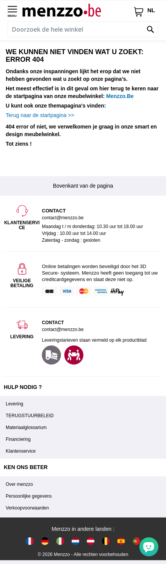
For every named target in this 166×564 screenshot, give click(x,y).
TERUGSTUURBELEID (30, 415)
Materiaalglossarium (26, 427)
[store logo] (78, 9)
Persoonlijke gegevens (29, 496)
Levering (14, 404)
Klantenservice (21, 451)
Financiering (18, 439)
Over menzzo (19, 484)
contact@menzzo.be (63, 329)
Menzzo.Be (120, 96)
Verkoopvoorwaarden (27, 508)
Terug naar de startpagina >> (40, 115)
